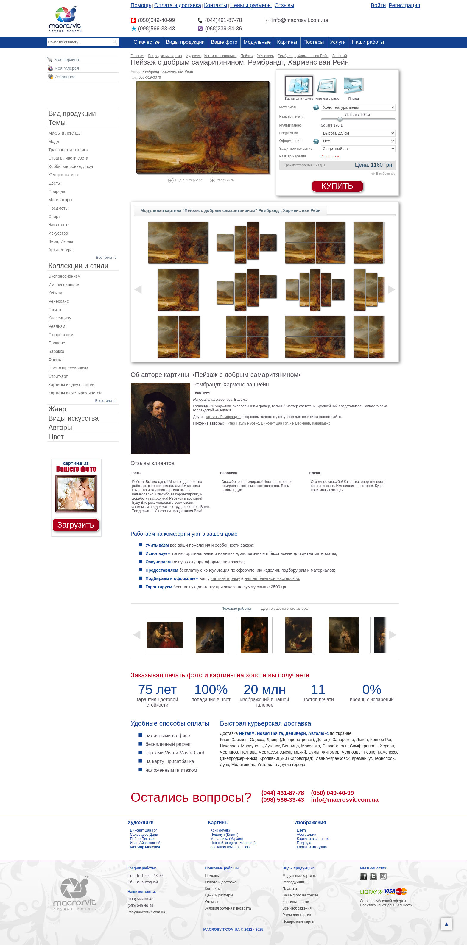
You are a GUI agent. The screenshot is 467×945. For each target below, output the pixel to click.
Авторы (60, 427)
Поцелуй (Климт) (225, 834)
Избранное (65, 76)
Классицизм (60, 318)
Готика (55, 309)
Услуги (338, 42)
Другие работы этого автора (284, 608)
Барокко (56, 351)
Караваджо (321, 423)
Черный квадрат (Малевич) (233, 843)
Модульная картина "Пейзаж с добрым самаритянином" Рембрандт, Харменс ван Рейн (231, 210)
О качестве (147, 42)
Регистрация (404, 5)
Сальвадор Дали (144, 834)
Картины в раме (296, 902)
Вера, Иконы (61, 241)
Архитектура (61, 249)
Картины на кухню (312, 847)
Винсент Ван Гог (274, 423)
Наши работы (368, 42)
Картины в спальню (313, 839)
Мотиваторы (60, 199)
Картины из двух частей (72, 384)
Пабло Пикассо (142, 839)
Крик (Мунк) (220, 830)
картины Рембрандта (223, 417)
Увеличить (225, 180)
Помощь (141, 5)
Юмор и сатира (63, 174)
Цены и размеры (251, 5)
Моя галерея (67, 68)
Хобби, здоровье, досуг (71, 166)
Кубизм (56, 293)
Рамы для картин (297, 915)
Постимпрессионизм (68, 368)
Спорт (54, 216)
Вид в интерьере (189, 180)
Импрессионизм (64, 284)
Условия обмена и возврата (228, 908)
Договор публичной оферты (383, 901)
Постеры (313, 42)
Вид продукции (72, 113)
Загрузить (75, 524)
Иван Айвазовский (145, 843)
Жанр (57, 409)
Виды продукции (185, 42)
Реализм (57, 326)
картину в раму (225, 578)
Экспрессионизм (65, 276)
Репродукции (293, 882)
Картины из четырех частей (75, 393)
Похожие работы (237, 608)
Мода (54, 141)
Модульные (257, 42)
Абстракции (306, 834)
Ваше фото (224, 42)
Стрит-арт (58, 376)
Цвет (56, 437)
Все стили (103, 401)
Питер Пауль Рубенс (242, 423)
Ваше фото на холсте (300, 895)
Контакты (215, 5)
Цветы (55, 183)
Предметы (59, 208)
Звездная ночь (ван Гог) (230, 847)
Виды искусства (74, 418)
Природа (57, 191)
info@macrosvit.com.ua (345, 799)
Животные (59, 224)
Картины (287, 42)
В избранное (385, 173)
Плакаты (290, 889)
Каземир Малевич (145, 847)
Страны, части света (68, 158)
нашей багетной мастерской (272, 578)
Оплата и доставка (177, 5)
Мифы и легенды (65, 133)
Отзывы (284, 5)
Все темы (104, 257)
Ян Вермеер (300, 423)
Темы (57, 123)
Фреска (56, 359)
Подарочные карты (298, 921)
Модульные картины (300, 876)
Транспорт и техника (68, 149)
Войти (378, 5)
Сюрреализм (61, 334)
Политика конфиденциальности (386, 905)
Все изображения (297, 908)
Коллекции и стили (78, 266)
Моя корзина (67, 59)
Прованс (57, 343)
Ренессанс (59, 301)
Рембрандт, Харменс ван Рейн (167, 71)
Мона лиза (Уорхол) (227, 839)
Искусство (58, 233)
